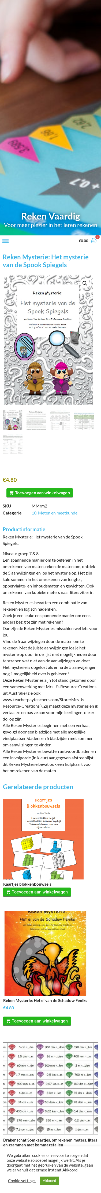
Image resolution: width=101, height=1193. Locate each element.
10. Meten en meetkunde (54, 511)
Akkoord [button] (49, 1180)
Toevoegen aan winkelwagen (42, 491)
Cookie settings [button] (22, 1180)
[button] (5, 240)
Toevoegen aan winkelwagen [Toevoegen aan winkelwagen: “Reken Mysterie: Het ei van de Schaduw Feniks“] (40, 1033)
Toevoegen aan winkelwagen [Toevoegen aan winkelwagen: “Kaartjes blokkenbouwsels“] (40, 904)
